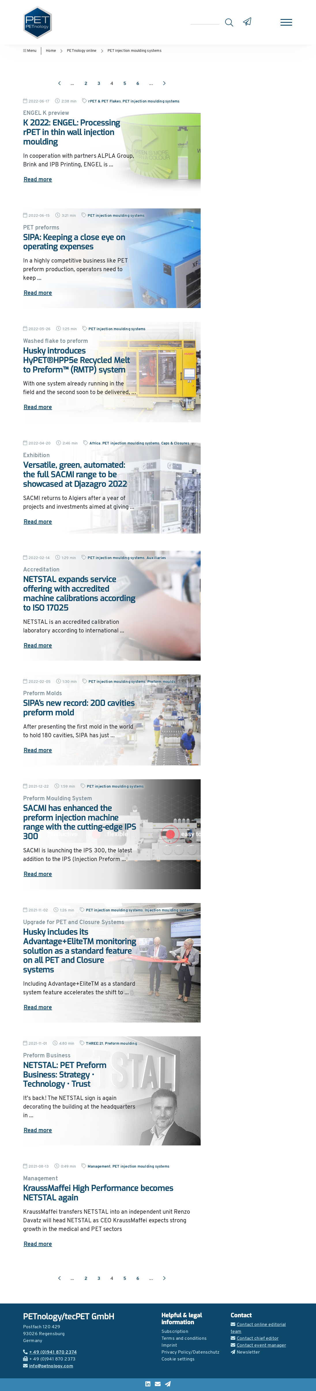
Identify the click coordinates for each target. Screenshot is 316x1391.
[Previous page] (59, 84)
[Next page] (164, 84)
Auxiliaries (156, 558)
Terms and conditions (184, 1338)
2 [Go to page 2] (85, 83)
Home (51, 51)
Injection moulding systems (169, 910)
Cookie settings (178, 1359)
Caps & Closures (175, 443)
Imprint (169, 1345)
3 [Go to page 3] (98, 83)
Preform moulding (121, 1044)
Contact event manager (258, 1345)
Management (99, 1166)
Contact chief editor (255, 1338)
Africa (94, 443)
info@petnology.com (48, 1366)
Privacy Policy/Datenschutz (190, 1352)
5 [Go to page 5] (124, 83)
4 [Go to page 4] (111, 83)
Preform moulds (161, 682)
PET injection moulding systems (134, 51)
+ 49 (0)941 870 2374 (50, 1352)
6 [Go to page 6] (137, 83)
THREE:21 (94, 1044)
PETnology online (81, 51)
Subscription (174, 1331)
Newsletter (245, 1352)
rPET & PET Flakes (104, 101)
